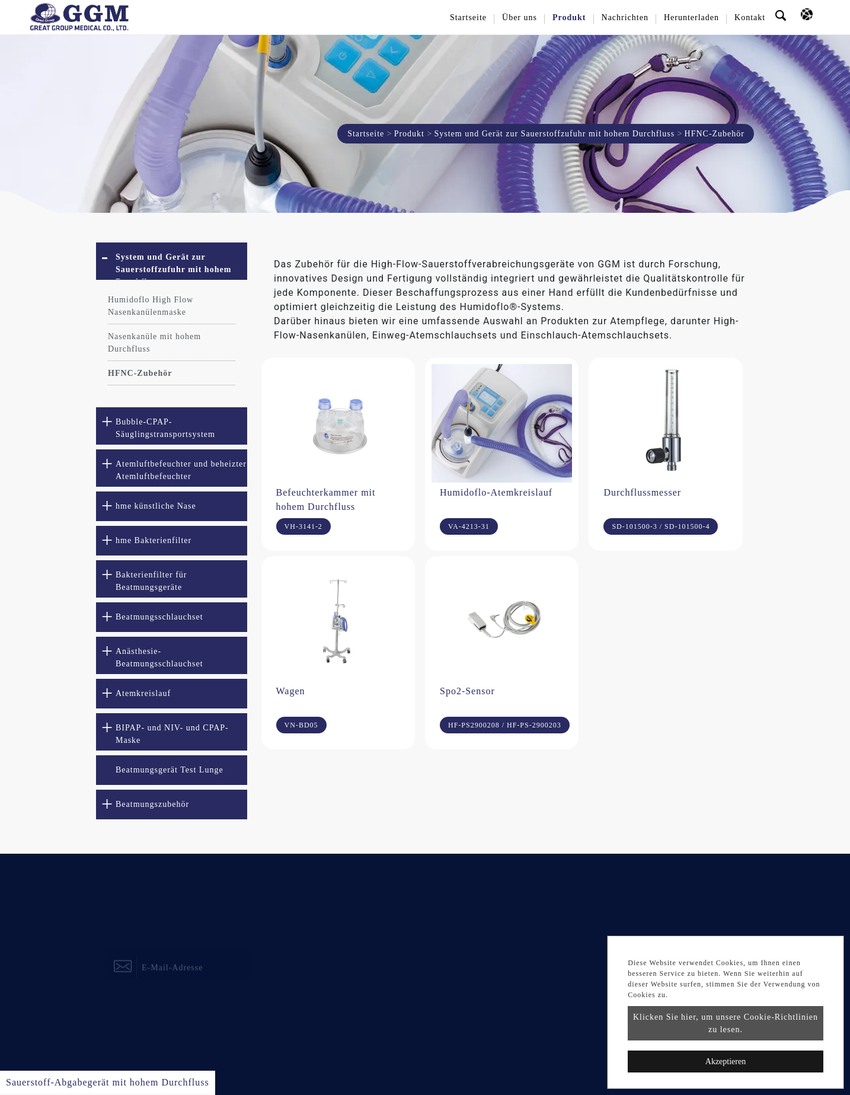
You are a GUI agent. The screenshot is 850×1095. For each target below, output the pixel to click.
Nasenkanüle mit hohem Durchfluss (154, 342)
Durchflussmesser (642, 492)
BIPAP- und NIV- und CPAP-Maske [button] (172, 734)
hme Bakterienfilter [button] (153, 540)
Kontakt (749, 17)
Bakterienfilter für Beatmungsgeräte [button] (151, 581)
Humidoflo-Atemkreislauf (496, 492)
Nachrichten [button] (625, 17)
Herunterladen (691, 17)
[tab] (171, 261)
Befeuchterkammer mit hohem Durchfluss (326, 499)
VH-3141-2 (303, 526)
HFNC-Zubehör (140, 373)
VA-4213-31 (469, 526)
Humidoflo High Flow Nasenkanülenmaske (150, 306)
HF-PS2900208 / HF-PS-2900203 (504, 725)
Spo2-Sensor (467, 691)
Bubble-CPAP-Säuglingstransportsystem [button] (165, 428)
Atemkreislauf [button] (143, 693)
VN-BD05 (301, 725)
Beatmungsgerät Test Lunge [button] (169, 769)
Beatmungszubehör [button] (152, 804)
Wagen (290, 691)
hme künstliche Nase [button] (156, 506)
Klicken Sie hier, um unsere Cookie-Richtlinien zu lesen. (725, 1023)
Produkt (409, 133)
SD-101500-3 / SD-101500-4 (661, 526)
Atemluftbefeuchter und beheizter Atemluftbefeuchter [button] (181, 470)
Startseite (468, 17)
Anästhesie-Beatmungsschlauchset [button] (159, 657)
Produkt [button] (569, 17)
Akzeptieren (725, 1061)
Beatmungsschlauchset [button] (159, 616)
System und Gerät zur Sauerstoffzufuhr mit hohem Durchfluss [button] (173, 266)
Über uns (519, 17)
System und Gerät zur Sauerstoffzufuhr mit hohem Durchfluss (554, 133)
